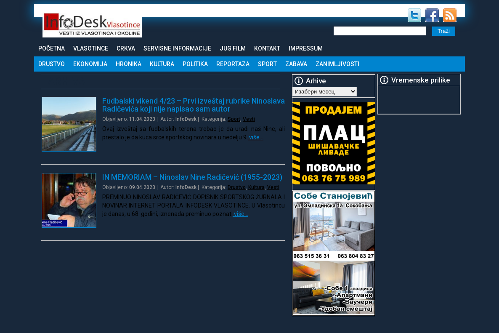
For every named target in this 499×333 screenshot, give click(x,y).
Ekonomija (90, 64)
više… (255, 137)
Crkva (126, 48)
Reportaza (233, 64)
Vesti (249, 119)
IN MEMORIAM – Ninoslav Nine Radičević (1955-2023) (192, 177)
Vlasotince (90, 48)
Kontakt (267, 48)
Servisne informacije (177, 48)
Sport (267, 64)
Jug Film (233, 48)
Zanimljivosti (337, 64)
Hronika (128, 64)
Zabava (296, 64)
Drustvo (51, 64)
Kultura (162, 64)
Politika (195, 64)
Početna (51, 48)
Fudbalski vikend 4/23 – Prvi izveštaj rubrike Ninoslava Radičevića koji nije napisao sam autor (193, 104)
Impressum (306, 48)
